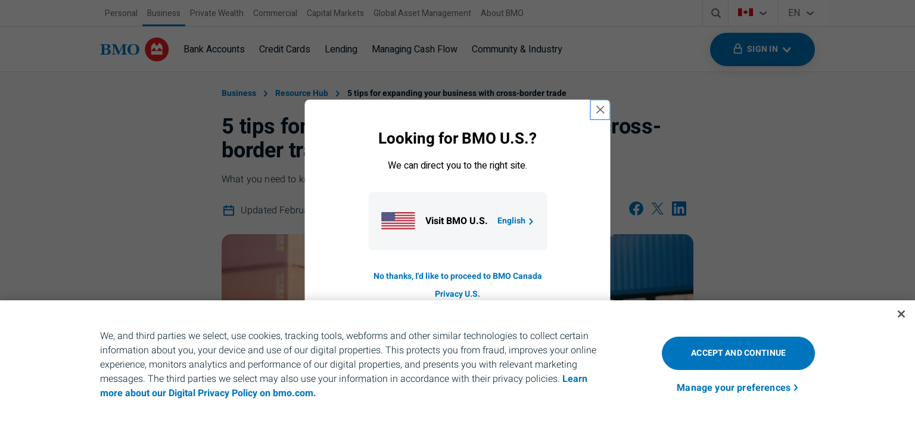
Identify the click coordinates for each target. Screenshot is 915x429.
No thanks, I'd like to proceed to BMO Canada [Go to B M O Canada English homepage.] (458, 276)
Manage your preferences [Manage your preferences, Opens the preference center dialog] (733, 388)
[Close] (901, 314)
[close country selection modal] (600, 109)
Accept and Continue (738, 353)
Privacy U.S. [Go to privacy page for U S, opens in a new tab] (457, 294)
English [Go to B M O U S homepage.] (516, 220)
